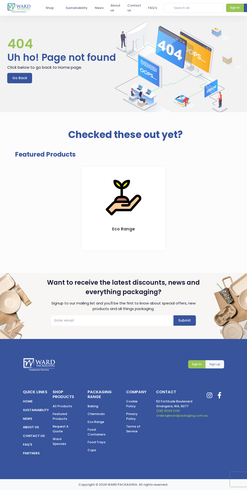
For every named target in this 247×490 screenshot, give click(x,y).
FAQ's (27, 444)
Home (28, 401)
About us (31, 427)
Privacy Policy (132, 416)
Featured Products (60, 416)
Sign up (214, 364)
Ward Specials (59, 441)
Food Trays (96, 442)
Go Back (19, 78)
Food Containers (96, 432)
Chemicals (96, 414)
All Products (62, 406)
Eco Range (96, 422)
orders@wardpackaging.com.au (182, 415)
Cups (92, 450)
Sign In (197, 364)
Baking (93, 406)
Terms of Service (133, 429)
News (27, 418)
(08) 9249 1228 (168, 410)
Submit (184, 320)
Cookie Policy (131, 403)
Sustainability (36, 410)
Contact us (34, 436)
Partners (31, 453)
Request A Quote (61, 429)
